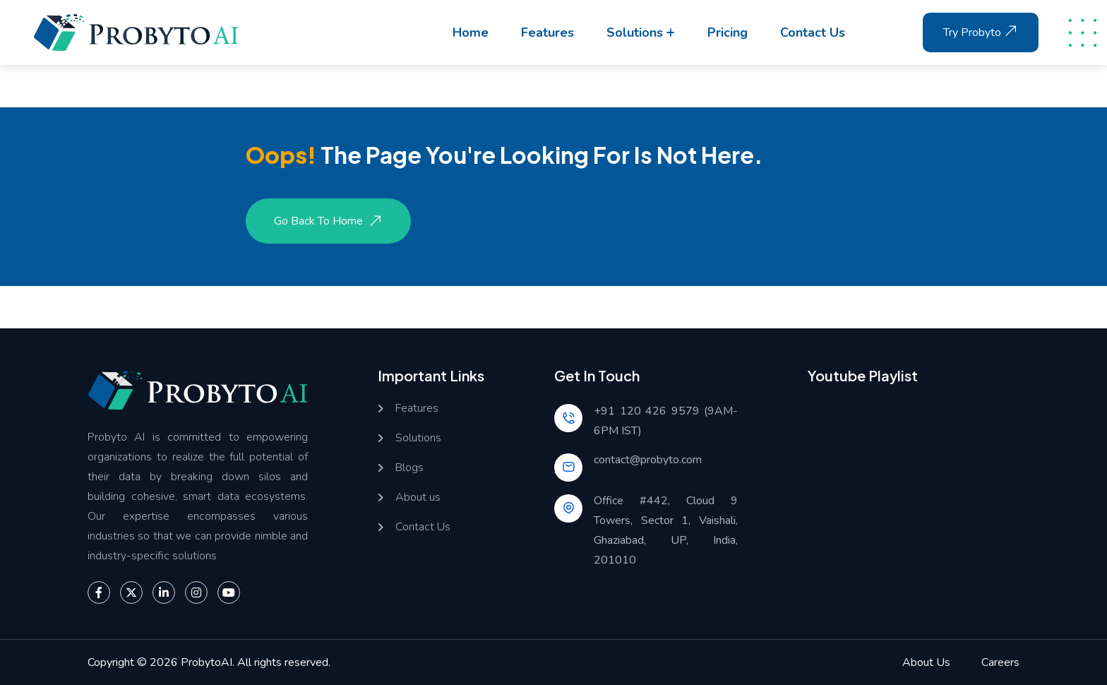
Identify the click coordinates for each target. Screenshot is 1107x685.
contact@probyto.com (648, 459)
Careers (1000, 662)
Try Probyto (982, 31)
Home (471, 32)
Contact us (812, 32)
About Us (926, 662)
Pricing (727, 32)
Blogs (409, 467)
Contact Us (422, 527)
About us (418, 497)
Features (547, 32)
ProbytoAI (206, 662)
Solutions (634, 32)
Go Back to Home (329, 221)
